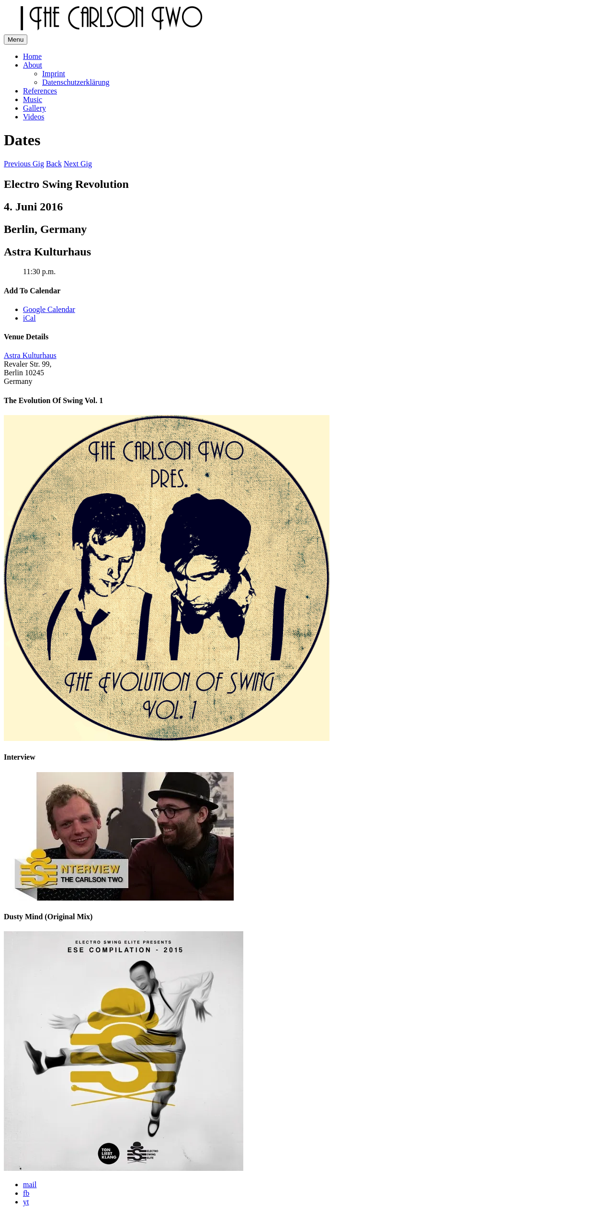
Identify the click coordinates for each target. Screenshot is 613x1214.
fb (26, 1193)
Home (32, 56)
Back (54, 164)
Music (32, 99)
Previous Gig (24, 164)
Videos (33, 117)
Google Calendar (49, 309)
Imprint (53, 73)
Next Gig (78, 164)
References (40, 91)
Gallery (34, 108)
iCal (29, 318)
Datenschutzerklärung (75, 82)
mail (29, 1184)
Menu (15, 39)
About (32, 65)
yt (26, 1202)
